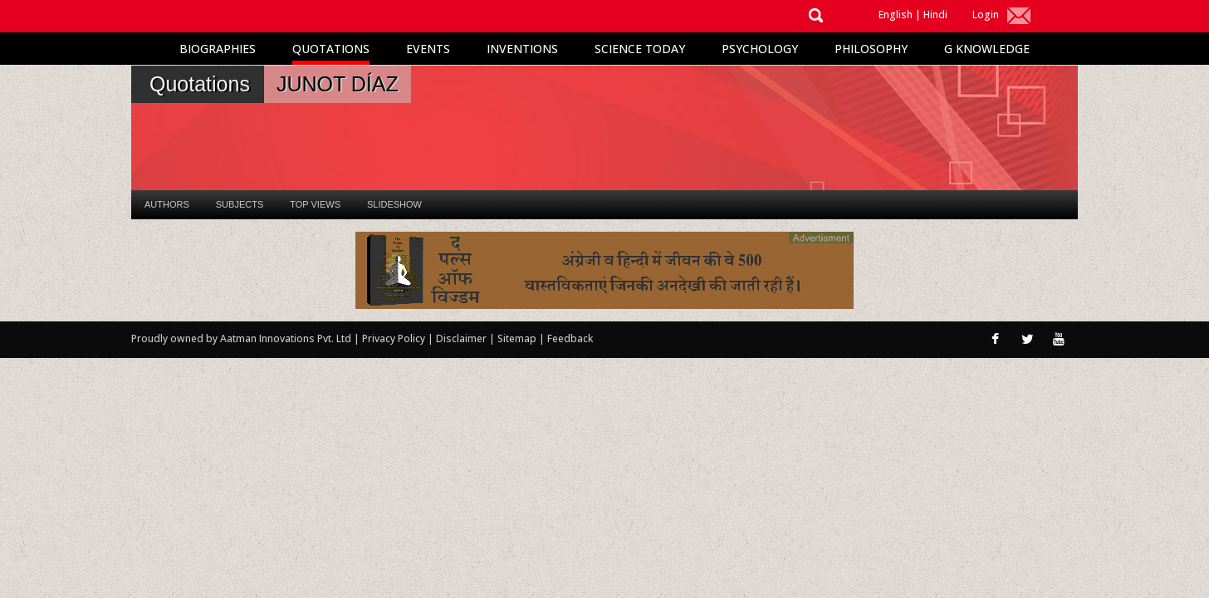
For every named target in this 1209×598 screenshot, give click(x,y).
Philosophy (871, 48)
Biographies (217, 48)
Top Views (315, 204)
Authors (166, 204)
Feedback (570, 338)
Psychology (760, 48)
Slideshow (394, 204)
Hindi (935, 14)
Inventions (522, 48)
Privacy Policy (395, 338)
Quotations (331, 48)
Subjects (239, 204)
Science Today (640, 48)
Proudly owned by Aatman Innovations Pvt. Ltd (241, 338)
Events (428, 48)
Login (985, 14)
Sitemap (518, 338)
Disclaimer (461, 338)
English (896, 14)
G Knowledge (987, 48)
